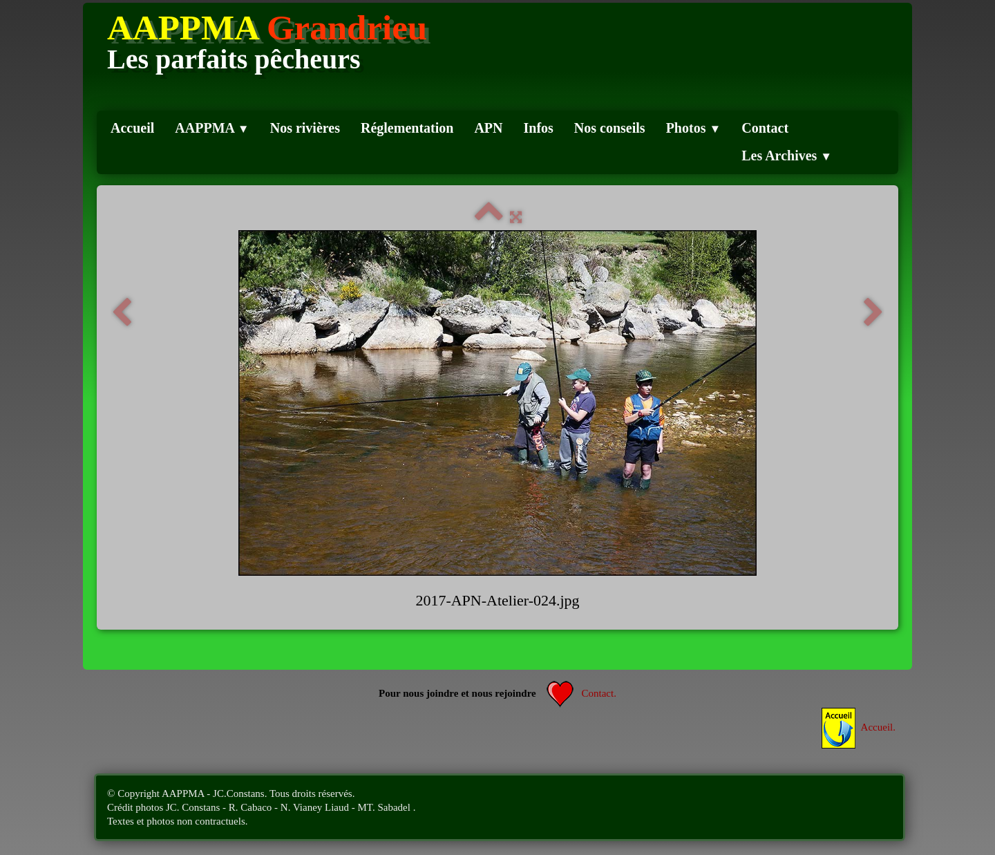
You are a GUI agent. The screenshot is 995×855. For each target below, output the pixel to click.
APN (488, 127)
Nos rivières (305, 127)
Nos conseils (609, 127)
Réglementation (407, 127)
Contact (764, 127)
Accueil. (859, 727)
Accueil (132, 127)
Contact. (581, 693)
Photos (693, 127)
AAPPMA (212, 127)
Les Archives (786, 155)
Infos (538, 127)
